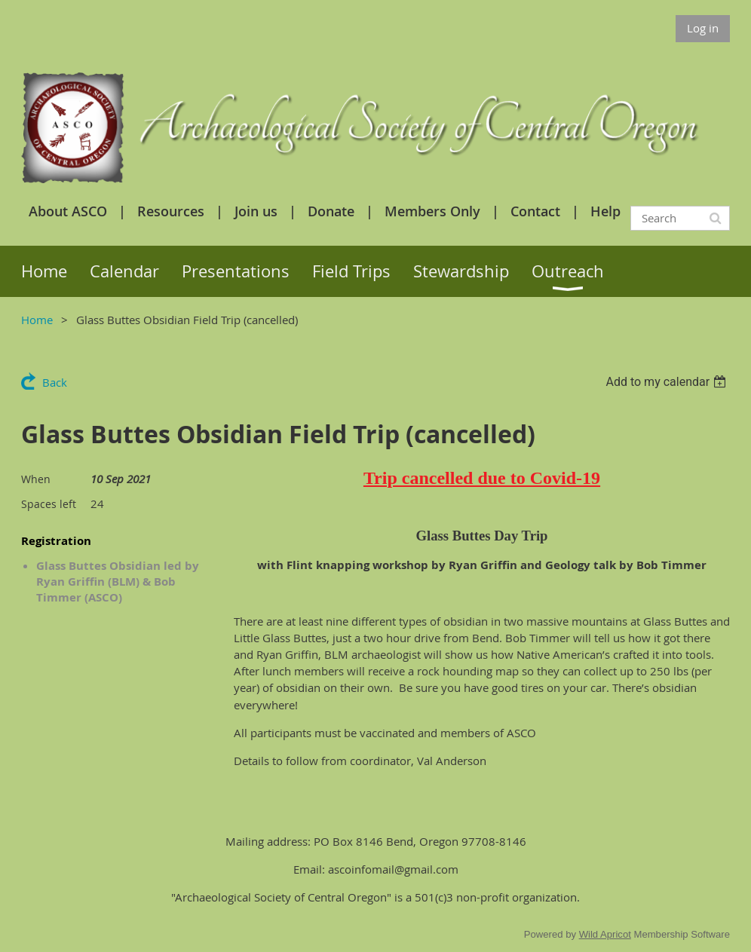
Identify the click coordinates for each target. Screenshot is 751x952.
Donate (331, 211)
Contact (535, 211)
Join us (255, 211)
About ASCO (68, 211)
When (36, 479)
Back (54, 382)
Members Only (432, 211)
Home (37, 319)
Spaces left (48, 504)
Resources (170, 211)
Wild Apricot (605, 934)
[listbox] (667, 381)
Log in (703, 27)
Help (605, 211)
